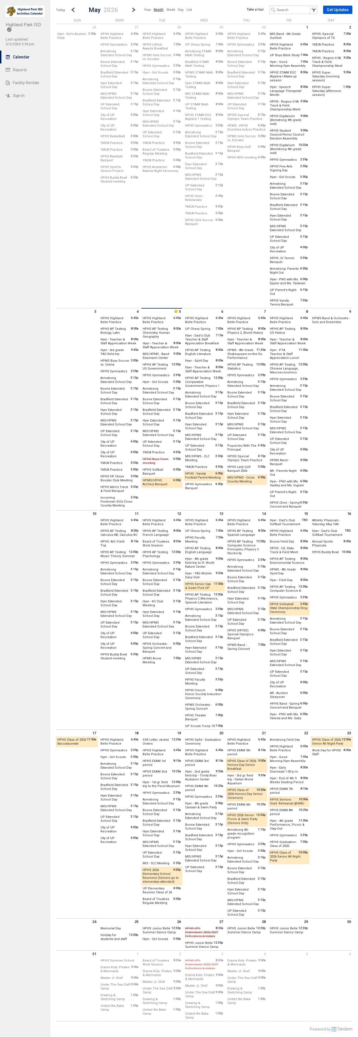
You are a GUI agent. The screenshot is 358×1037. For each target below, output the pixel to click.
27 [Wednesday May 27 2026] (221, 922)
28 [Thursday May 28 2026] (264, 922)
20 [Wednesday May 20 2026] (221, 733)
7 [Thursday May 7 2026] (265, 311)
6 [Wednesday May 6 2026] (222, 311)
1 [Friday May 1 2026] (307, 27)
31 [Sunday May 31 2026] (94, 954)
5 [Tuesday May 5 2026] (177, 311)
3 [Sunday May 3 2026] (95, 311)
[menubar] (168, 10)
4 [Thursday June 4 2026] (265, 954)
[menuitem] (147, 10)
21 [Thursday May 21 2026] (264, 733)
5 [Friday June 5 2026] (307, 954)
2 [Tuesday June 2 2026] (180, 954)
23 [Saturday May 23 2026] (349, 733)
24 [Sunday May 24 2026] (94, 922)
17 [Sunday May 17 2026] (94, 733)
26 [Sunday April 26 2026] (94, 27)
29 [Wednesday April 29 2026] (221, 27)
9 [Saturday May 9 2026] (350, 311)
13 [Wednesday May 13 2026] (221, 514)
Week (170, 10)
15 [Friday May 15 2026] (306, 514)
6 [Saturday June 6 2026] (350, 954)
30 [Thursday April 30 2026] (264, 27)
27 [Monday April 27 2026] (136, 27)
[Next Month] (133, 10)
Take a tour (255, 9)
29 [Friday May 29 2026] (306, 922)
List (189, 10)
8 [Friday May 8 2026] (307, 311)
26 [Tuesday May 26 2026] (179, 922)
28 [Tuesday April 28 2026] (179, 27)
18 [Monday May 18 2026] (136, 733)
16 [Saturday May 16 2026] (349, 514)
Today (60, 10)
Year (147, 10)
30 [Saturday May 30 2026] (349, 922)
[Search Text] (293, 10)
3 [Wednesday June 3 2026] (222, 954)
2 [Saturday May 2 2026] (350, 27)
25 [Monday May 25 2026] (136, 922)
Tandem (344, 1029)
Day (181, 10)
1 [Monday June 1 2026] (137, 954)
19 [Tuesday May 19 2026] (179, 733)
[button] (103, 10)
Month (159, 10)
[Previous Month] (73, 10)
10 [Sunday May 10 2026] (94, 514)
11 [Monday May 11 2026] (136, 514)
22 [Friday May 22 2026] (306, 733)
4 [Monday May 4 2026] (137, 311)
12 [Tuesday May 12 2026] (179, 514)
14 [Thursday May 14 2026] (264, 514)
